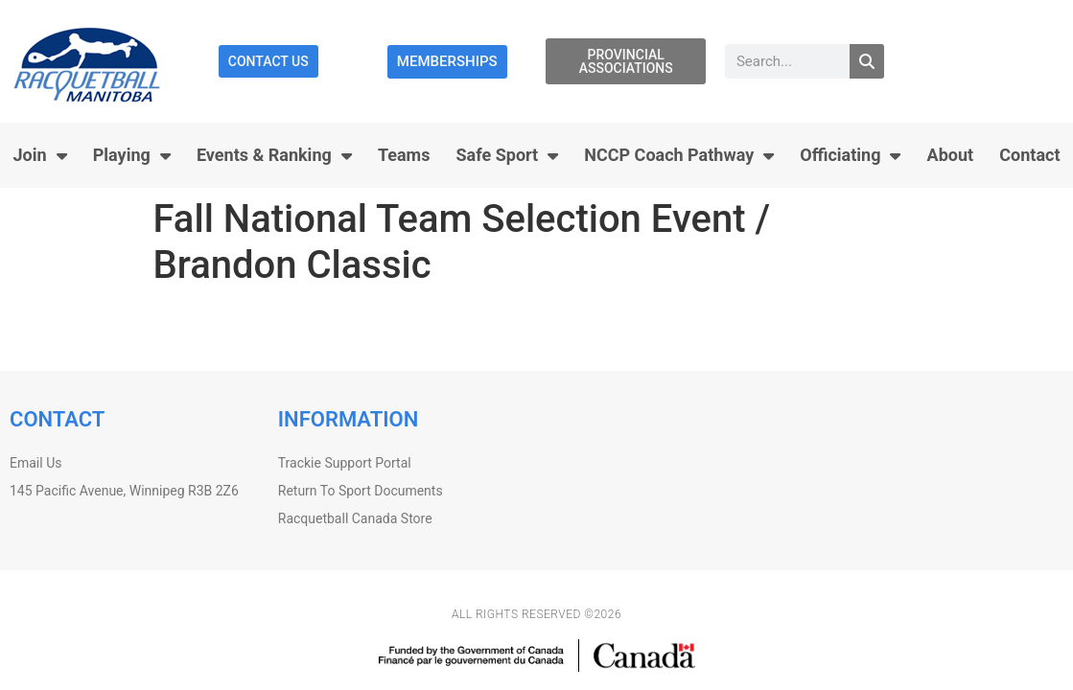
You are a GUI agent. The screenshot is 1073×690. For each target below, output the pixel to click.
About (950, 155)
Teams (404, 155)
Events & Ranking (274, 155)
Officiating (850, 155)
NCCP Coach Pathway (679, 155)
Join (40, 155)
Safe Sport (507, 155)
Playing (132, 155)
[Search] (867, 61)
